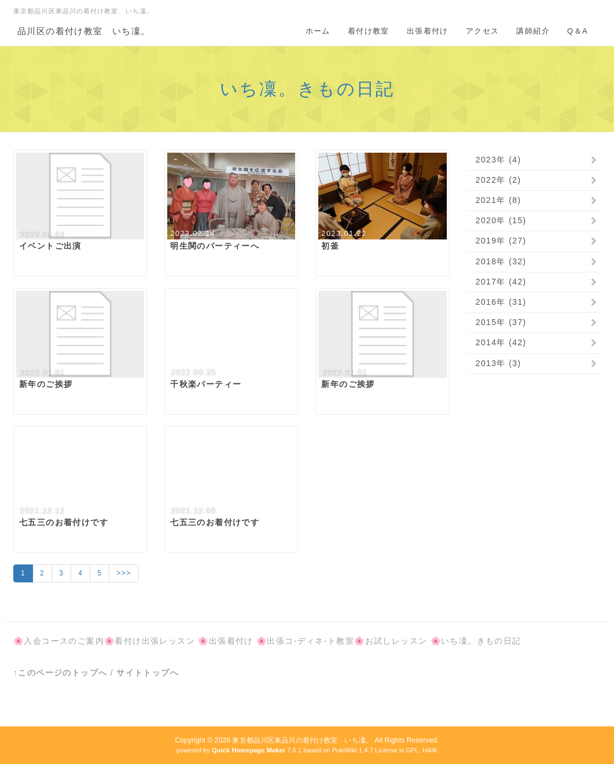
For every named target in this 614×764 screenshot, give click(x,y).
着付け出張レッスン (155, 640)
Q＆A (577, 31)
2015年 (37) (501, 322)
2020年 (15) (501, 220)
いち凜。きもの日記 (307, 88)
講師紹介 (533, 31)
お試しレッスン (396, 640)
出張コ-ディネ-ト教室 (310, 640)
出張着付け (427, 31)
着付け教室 (368, 31)
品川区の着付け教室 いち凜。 (83, 31)
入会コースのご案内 (64, 640)
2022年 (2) (498, 179)
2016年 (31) (501, 302)
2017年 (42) (501, 281)
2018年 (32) (501, 261)
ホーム (318, 31)
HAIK (429, 750)
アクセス (482, 31)
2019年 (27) (501, 240)
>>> (123, 573)
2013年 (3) (498, 363)
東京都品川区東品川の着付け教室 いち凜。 (302, 740)
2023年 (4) (498, 159)
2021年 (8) (498, 200)
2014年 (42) (501, 342)
